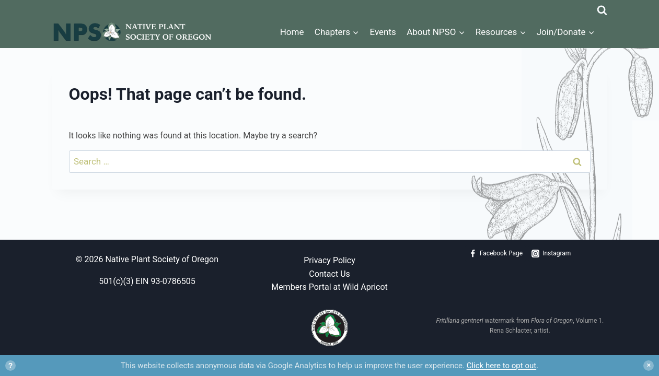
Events (383, 32)
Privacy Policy (329, 260)
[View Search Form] (602, 8)
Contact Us (329, 274)
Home (292, 32)
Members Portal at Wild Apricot (329, 287)
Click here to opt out (501, 365)
